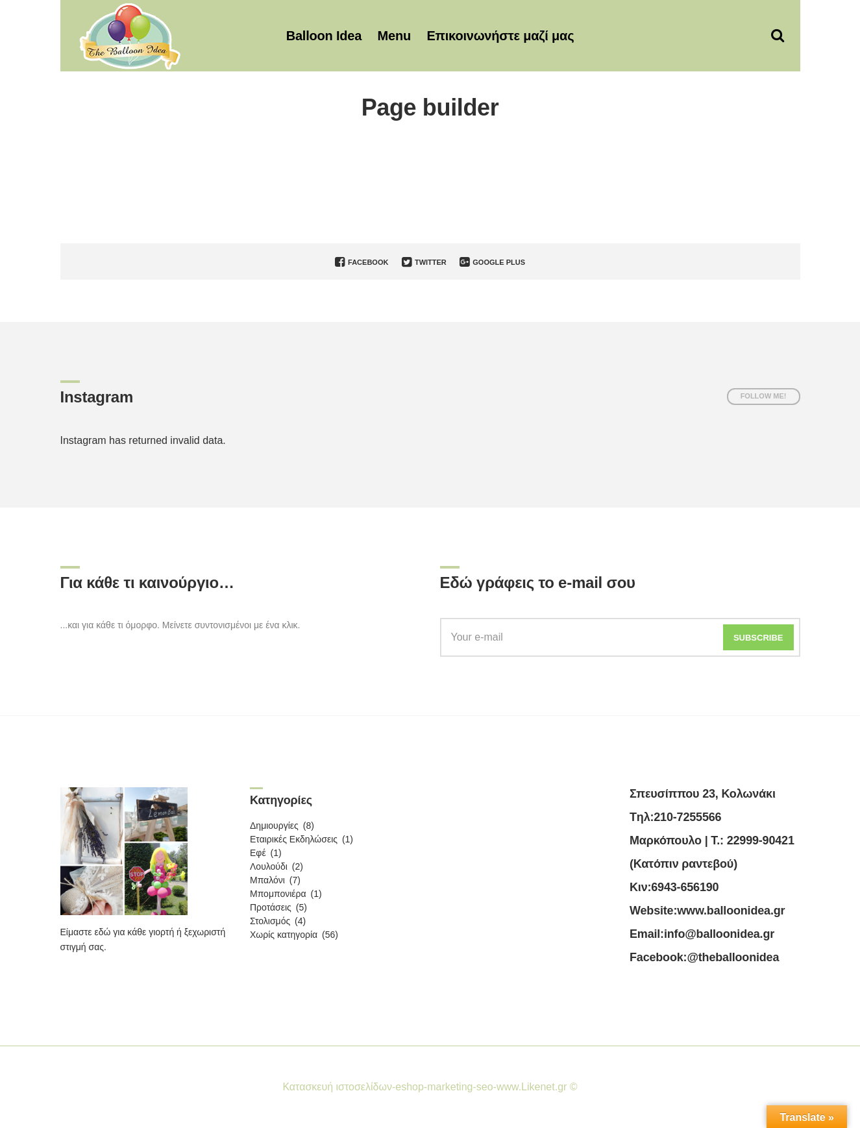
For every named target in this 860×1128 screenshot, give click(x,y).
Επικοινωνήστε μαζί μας (500, 36)
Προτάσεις (270, 907)
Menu (394, 36)
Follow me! (764, 396)
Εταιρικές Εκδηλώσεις (294, 839)
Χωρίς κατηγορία (283, 934)
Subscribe (758, 638)
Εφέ (258, 853)
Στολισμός (270, 921)
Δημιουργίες (274, 825)
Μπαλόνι (267, 880)
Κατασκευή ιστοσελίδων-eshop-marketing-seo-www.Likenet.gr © (429, 1086)
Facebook (361, 262)
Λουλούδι (269, 866)
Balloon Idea (324, 36)
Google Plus (492, 262)
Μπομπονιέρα (278, 894)
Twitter (424, 262)
